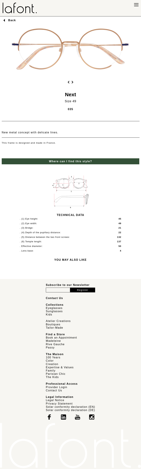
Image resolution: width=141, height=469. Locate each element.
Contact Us (54, 390)
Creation (52, 364)
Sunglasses (54, 311)
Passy (50, 347)
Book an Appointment (61, 337)
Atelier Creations (58, 321)
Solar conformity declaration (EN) (70, 406)
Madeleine (53, 340)
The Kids (52, 377)
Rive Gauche (55, 344)
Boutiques (53, 324)
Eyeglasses (54, 308)
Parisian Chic (56, 373)
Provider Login (56, 387)
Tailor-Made (54, 327)
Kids (49, 314)
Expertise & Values (60, 367)
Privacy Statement (59, 403)
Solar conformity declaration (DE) (70, 410)
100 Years (53, 357)
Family (51, 370)
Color (50, 360)
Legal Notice (55, 400)
